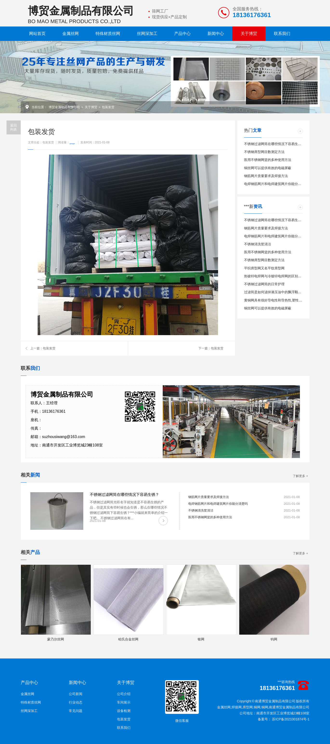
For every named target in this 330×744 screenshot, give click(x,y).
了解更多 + (300, 476)
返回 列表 (13, 127)
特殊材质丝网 (108, 33)
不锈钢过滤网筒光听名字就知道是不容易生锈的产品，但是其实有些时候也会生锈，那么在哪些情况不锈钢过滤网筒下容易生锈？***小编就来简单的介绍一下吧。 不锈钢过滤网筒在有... (129, 510)
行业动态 (75, 702)
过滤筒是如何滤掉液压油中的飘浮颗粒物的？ (277, 292)
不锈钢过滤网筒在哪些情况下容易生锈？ (274, 144)
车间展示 (123, 702)
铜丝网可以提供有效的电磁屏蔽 (267, 168)
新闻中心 (215, 33)
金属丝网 (70, 33)
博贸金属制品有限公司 (64, 107)
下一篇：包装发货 (210, 348)
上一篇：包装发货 (42, 348)
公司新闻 (75, 694)
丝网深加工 (147, 33)
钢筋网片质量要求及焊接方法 (266, 176)
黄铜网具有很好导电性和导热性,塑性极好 (275, 300)
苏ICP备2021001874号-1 (291, 719)
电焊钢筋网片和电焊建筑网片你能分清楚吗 (276, 184)
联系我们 (282, 33)
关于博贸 (249, 33)
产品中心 (182, 33)
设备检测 (123, 711)
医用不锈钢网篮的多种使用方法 (267, 160)
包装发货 (108, 107)
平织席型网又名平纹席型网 (264, 268)
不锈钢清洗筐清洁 (257, 244)
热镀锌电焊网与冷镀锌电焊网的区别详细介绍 (277, 276)
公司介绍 (123, 694)
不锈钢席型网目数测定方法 (264, 152)
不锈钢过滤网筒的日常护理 (264, 284)
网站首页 (37, 33)
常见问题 (75, 711)
